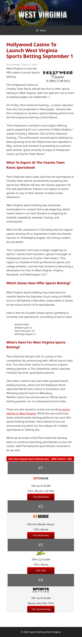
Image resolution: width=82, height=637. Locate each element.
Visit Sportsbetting (40, 609)
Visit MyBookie (41, 535)
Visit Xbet (41, 570)
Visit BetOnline (41, 497)
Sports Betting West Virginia (45, 631)
